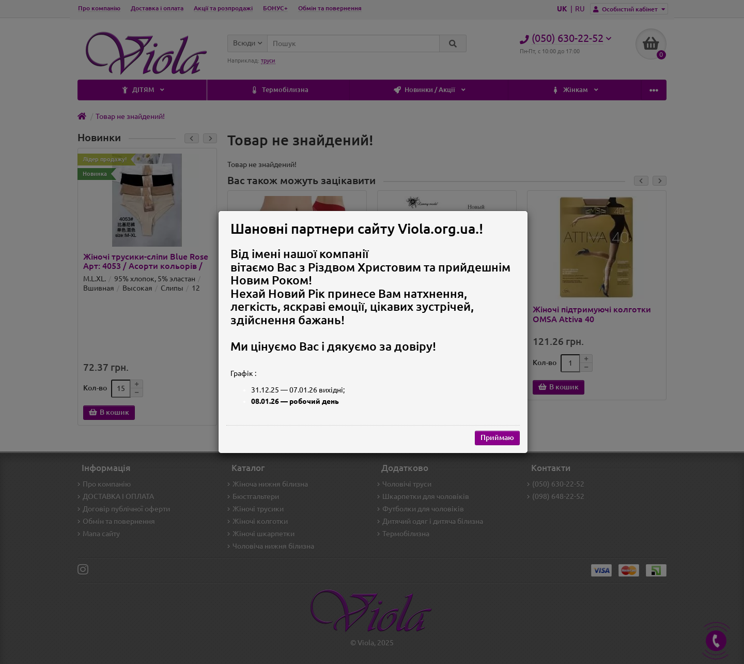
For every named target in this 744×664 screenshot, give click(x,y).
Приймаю (497, 437)
